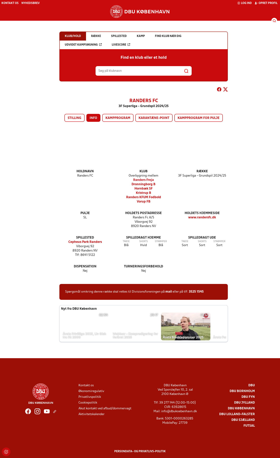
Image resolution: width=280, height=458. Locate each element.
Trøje (126, 241)
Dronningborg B (143, 184)
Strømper (161, 241)
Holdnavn (85, 171)
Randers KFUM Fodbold (143, 197)
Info (93, 118)
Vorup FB (143, 201)
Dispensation (85, 266)
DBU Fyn (248, 397)
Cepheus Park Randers (85, 242)
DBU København (241, 408)
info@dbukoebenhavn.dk (179, 411)
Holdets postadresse (143, 213)
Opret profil (266, 3)
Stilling (74, 118)
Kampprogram (117, 118)
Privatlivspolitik (89, 397)
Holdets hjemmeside (202, 213)
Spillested (85, 237)
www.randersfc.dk (202, 217)
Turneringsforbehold (143, 266)
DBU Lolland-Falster (237, 414)
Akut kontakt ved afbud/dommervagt (104, 408)
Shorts (143, 241)
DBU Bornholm (242, 391)
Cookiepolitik (87, 402)
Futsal (249, 425)
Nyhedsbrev (30, 3)
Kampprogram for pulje (199, 118)
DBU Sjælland (243, 420)
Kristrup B (143, 193)
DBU (251, 385)
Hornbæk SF (143, 188)
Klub (143, 171)
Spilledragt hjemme (143, 237)
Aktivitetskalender (91, 414)
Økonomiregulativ (91, 391)
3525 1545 (196, 291)
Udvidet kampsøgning (83, 44)
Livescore (121, 44)
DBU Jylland (244, 402)
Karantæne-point (154, 118)
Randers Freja (143, 180)
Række (202, 171)
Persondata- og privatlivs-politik (140, 451)
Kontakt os (10, 3)
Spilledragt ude (202, 237)
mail (168, 291)
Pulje (85, 213)
